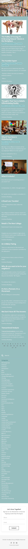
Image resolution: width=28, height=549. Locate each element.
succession (4, 485)
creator (3, 387)
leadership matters (7, 424)
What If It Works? (8, 176)
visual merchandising (7, 498)
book (2, 372)
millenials (4, 441)
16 (23, 345)
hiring (3, 410)
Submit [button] (14, 528)
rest (2, 460)
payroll (3, 454)
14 (17, 345)
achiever (4, 43)
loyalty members (6, 431)
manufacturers (5, 435)
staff (2, 475)
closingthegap (5, 380)
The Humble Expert (9, 61)
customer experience (11, 63)
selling (3, 470)
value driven (5, 496)
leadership (19, 43)
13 (14, 345)
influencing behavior (7, 414)
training (3, 494)
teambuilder (5, 487)
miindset (22, 105)
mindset (3, 443)
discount (4, 395)
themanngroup (5, 492)
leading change (5, 65)
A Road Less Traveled (9, 201)
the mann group (6, 491)
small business (5, 471)
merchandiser (5, 437)
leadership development (8, 422)
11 (7, 345)
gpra (2, 408)
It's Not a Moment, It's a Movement (10, 290)
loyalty (3, 429)
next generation (6, 445)
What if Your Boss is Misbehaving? (9, 138)
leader (3, 418)
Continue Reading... (6, 55)
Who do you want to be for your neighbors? (13, 267)
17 (12, 347)
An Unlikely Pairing (8, 244)
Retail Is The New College (11, 223)
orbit (2, 450)
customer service (6, 391)
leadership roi (5, 426)
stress (3, 481)
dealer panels (5, 393)
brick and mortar (6, 374)
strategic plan (5, 479)
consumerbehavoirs (7, 385)
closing (3, 378)
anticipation (4, 368)
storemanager (5, 477)
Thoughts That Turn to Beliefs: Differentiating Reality (13, 102)
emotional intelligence (11, 43)
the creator (5, 489)
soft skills (4, 473)
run (2, 468)
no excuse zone (6, 447)
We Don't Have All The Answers (13, 312)
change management (7, 376)
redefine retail (5, 143)
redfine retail (5, 458)
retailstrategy (5, 466)
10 (4, 345)
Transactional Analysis (10, 328)
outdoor (3, 452)
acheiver (4, 364)
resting (3, 462)
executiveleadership (7, 403)
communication (5, 382)
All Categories (5, 362)
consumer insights (6, 384)
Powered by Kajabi (14, 545)
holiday (3, 412)
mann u (3, 433)
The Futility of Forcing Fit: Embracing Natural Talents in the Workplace (12, 39)
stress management (7, 483)
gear (2, 406)
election (3, 397)
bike (2, 370)
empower (4, 401)
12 (11, 345)
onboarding (4, 448)
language (4, 416)
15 (20, 345)
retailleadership (6, 464)
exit (2, 405)
